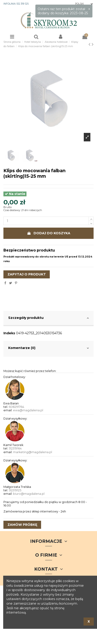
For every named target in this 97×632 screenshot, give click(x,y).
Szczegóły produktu (48, 318)
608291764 (16, 407)
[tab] (48, 318)
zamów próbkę (22, 525)
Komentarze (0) (48, 348)
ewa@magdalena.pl (28, 410)
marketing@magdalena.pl (32, 452)
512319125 (15, 490)
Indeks (9, 333)
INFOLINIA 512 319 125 (16, 3)
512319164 (15, 448)
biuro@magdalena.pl (29, 493)
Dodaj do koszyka (48, 233)
